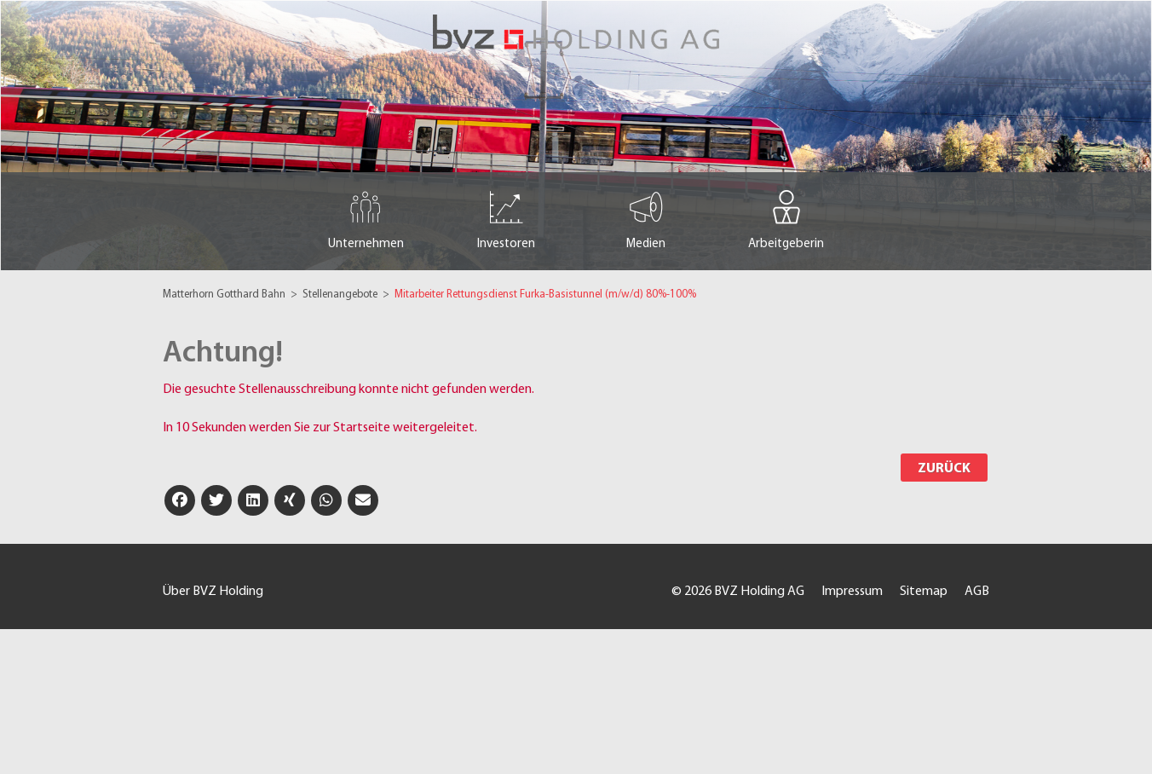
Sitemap (924, 591)
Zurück (944, 469)
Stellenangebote (341, 294)
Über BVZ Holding (213, 591)
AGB (977, 591)
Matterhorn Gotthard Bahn (225, 294)
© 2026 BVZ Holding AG (737, 591)
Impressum (852, 591)
